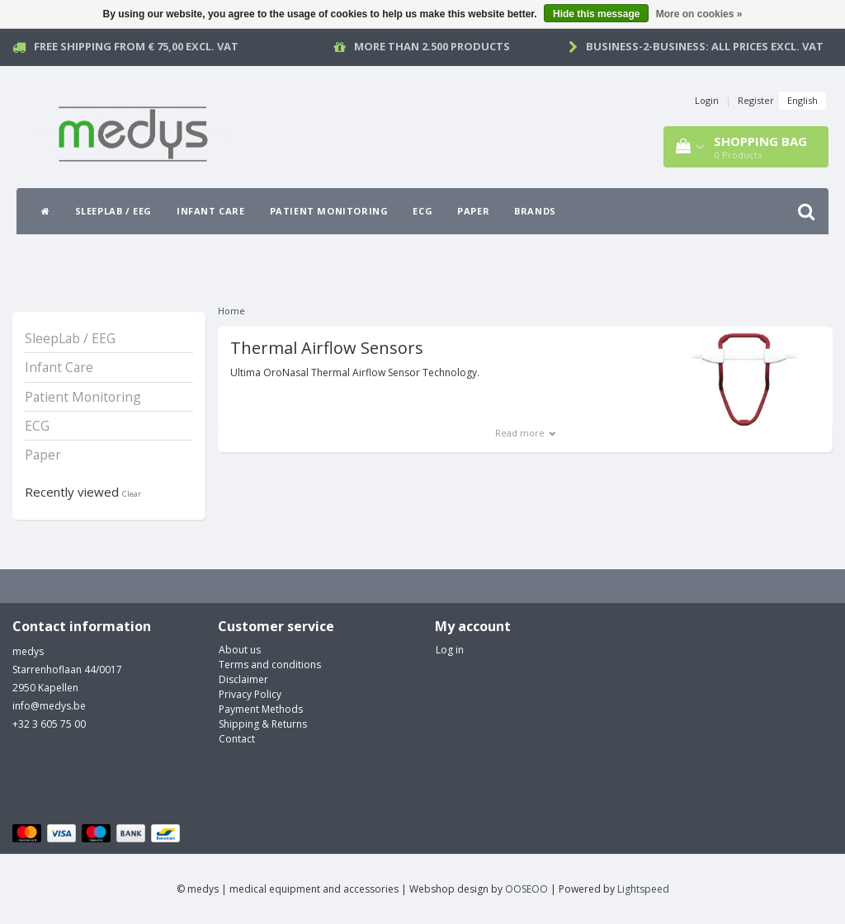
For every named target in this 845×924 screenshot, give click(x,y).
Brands (535, 211)
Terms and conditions (270, 665)
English (802, 100)
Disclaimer (243, 679)
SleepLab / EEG (113, 211)
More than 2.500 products (432, 46)
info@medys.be (49, 706)
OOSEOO (526, 889)
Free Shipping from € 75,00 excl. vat (136, 46)
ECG (422, 211)
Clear (131, 493)
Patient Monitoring (329, 211)
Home (231, 310)
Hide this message (596, 14)
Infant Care (211, 211)
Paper (473, 211)
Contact (237, 739)
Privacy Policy (250, 694)
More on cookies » (699, 14)
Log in (450, 650)
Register (756, 100)
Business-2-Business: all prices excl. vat (705, 46)
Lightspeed (643, 889)
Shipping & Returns (263, 724)
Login (707, 100)
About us (240, 650)
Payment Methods (261, 709)
